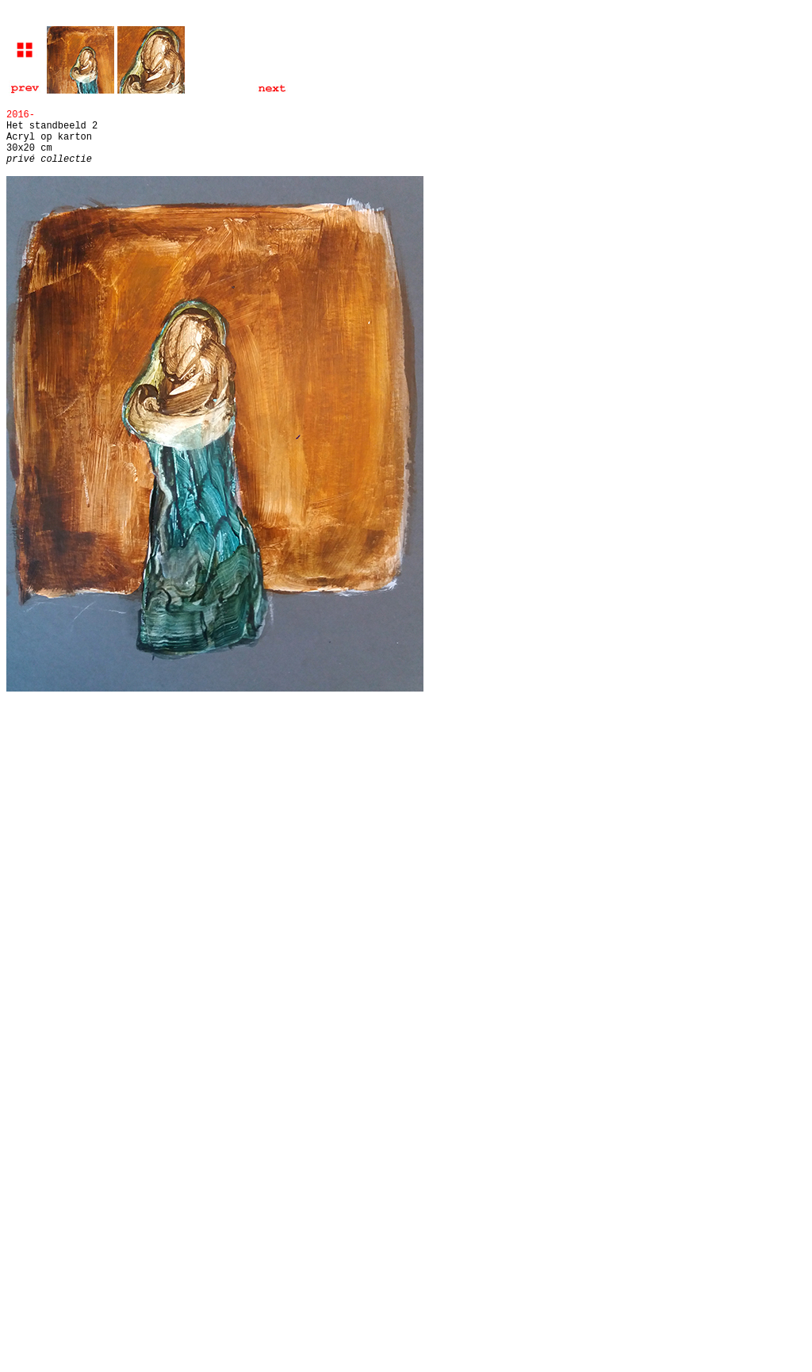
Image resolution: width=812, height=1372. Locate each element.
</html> (406, 771)
